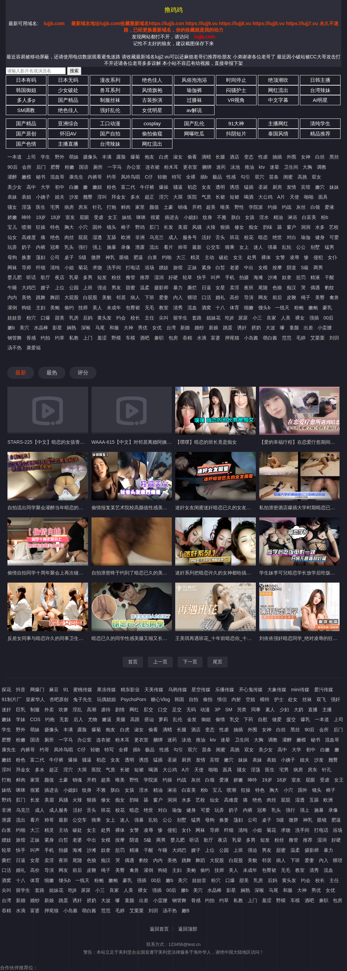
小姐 (69, 267)
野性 (239, 207)
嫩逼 (106, 719)
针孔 (97, 207)
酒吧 (144, 338)
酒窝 (206, 307)
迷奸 (6, 709)
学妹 (20, 719)
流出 (154, 247)
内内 (12, 297)
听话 (31, 277)
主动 (209, 257)
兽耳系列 (110, 90)
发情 (291, 187)
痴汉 (291, 287)
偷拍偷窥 (152, 133)
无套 (64, 719)
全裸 (191, 177)
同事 (256, 709)
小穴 (83, 227)
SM (228, 709)
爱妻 (163, 297)
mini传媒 (300, 689)
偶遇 (315, 287)
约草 (59, 338)
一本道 (14, 157)
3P (217, 709)
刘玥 (334, 338)
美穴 (24, 327)
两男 (318, 267)
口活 (206, 297)
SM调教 (26, 110)
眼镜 (124, 257)
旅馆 (178, 267)
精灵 (195, 257)
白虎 (163, 157)
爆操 (163, 187)
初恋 (192, 187)
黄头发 (104, 317)
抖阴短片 (236, 133)
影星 (57, 327)
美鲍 (55, 307)
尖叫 (163, 317)
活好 (206, 237)
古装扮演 (152, 100)
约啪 (166, 257)
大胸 (307, 167)
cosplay (152, 123)
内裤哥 (95, 177)
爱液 (329, 207)
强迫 (102, 287)
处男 (252, 257)
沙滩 (272, 277)
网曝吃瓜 (194, 133)
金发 (192, 719)
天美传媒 (153, 689)
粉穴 (31, 317)
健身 (320, 237)
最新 (197, 247)
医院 (192, 197)
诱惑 (234, 187)
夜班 (248, 287)
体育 (234, 307)
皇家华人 (35, 699)
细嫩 (248, 307)
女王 (112, 217)
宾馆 (305, 187)
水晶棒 (41, 327)
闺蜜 (288, 177)
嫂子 (45, 287)
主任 (149, 317)
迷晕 (274, 167)
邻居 (121, 297)
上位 (59, 287)
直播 (313, 709)
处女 (293, 699)
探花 (6, 689)
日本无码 (68, 80)
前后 (277, 297)
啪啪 (308, 197)
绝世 (277, 237)
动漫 (205, 709)
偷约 (69, 307)
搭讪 (149, 719)
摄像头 (90, 157)
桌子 (69, 257)
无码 (191, 709)
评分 (83, 372)
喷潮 (26, 227)
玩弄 (12, 247)
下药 (248, 719)
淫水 (264, 217)
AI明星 (320, 100)
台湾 (171, 327)
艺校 (334, 227)
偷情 (220, 719)
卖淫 (234, 287)
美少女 (14, 187)
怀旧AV (68, 133)
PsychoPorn (133, 699)
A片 (281, 197)
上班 (88, 287)
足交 (177, 709)
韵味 (267, 227)
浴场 (149, 267)
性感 (231, 177)
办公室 (133, 167)
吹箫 (63, 709)
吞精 (187, 338)
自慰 (262, 719)
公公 (301, 247)
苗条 (274, 177)
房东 (83, 207)
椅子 (125, 227)
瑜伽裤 (194, 90)
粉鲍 (299, 307)
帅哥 (182, 247)
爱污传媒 (323, 689)
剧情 (120, 709)
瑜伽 (305, 237)
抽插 (277, 157)
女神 (305, 157)
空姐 (250, 699)
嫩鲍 (313, 307)
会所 (27, 167)
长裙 (220, 197)
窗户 (291, 227)
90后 (12, 167)
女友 (206, 187)
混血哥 (57, 177)
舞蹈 (55, 297)
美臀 (320, 297)
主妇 (40, 307)
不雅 (221, 217)
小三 (257, 317)
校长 (135, 317)
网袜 (12, 267)
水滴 (201, 338)
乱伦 (177, 719)
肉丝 (69, 237)
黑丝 (334, 157)
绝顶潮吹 (278, 80)
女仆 (332, 257)
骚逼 (178, 187)
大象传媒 (276, 689)
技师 (83, 307)
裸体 (266, 257)
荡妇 (40, 257)
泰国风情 (278, 133)
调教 (321, 167)
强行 (83, 247)
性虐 (263, 157)
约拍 (45, 338)
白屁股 (90, 297)
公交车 (213, 247)
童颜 (294, 327)
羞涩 (102, 338)
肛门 (154, 227)
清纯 (55, 267)
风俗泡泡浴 (194, 80)
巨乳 (20, 709)
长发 (168, 227)
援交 (291, 719)
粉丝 (116, 277)
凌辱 (294, 257)
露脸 (121, 157)
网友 (263, 297)
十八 (220, 307)
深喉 (85, 327)
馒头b (264, 307)
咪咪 (141, 217)
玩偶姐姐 (106, 699)
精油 (278, 217)
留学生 (180, 317)
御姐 (206, 719)
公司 (55, 257)
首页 (133, 661)
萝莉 (163, 719)
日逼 (206, 287)
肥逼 (138, 257)
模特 (264, 699)
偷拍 (207, 699)
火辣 (211, 227)
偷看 (192, 157)
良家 (271, 317)
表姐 (26, 197)
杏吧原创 (58, 699)
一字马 (114, 167)
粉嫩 (69, 167)
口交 (162, 709)
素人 (270, 709)
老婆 (234, 267)
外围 (291, 157)
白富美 (309, 217)
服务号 (190, 237)
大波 (270, 327)
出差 (308, 327)
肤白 (236, 217)
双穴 (259, 177)
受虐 (98, 217)
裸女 (300, 317)
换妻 (26, 257)
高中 (31, 187)
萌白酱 (270, 338)
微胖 (96, 257)
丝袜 (307, 699)
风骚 (197, 227)
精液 (315, 277)
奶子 (26, 247)
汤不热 (14, 347)
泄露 (140, 247)
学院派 (256, 207)
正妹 (192, 267)
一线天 (282, 307)
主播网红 (278, 123)
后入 (78, 719)
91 (66, 689)
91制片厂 (11, 699)
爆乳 (305, 719)
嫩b (11, 327)
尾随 (263, 287)
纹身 (207, 217)
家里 (140, 207)
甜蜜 (130, 287)
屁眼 (84, 217)
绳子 (305, 297)
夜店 (59, 277)
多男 (88, 277)
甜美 (59, 317)
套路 (197, 317)
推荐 (144, 277)
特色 (55, 227)
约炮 (50, 719)
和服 (114, 327)
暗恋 (263, 237)
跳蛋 (227, 327)
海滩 (258, 277)
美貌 (106, 297)
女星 (220, 287)
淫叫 (102, 197)
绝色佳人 (152, 80)
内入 (178, 297)
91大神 (236, 123)
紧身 (206, 267)
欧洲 (125, 237)
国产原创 (26, 133)
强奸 (335, 699)
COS (35, 719)
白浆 (152, 257)
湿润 (159, 277)
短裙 (234, 197)
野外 (59, 157)
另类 (241, 709)
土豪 (168, 207)
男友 (116, 287)
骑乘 (229, 247)
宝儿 (12, 227)
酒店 (234, 157)
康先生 (76, 177)
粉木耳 (171, 167)
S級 (305, 267)
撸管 (130, 277)
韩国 (179, 699)
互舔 (111, 237)
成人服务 (58, 810)
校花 (248, 237)
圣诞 (263, 187)
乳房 (74, 317)
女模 (263, 267)
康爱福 (33, 347)
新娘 (213, 327)
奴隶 (286, 277)
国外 (97, 227)
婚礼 (220, 297)
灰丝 (301, 207)
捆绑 (206, 167)
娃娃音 (14, 317)
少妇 (284, 709)
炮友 (149, 157)
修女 (239, 227)
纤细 (40, 267)
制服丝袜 (110, 100)
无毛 (149, 307)
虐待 (105, 709)
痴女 (253, 227)
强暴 (272, 247)
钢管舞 (14, 338)
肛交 (148, 709)
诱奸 (242, 327)
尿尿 (243, 317)
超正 (149, 197)
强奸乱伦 (110, 110)
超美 (211, 207)
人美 (285, 317)
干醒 (329, 277)
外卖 (49, 709)
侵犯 (318, 257)
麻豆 (54, 689)
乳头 (69, 247)
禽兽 (334, 297)
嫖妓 (163, 267)
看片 (168, 247)
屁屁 (83, 237)
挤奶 (256, 327)
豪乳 (327, 307)
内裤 (40, 247)
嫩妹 (6, 719)
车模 (130, 338)
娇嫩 (12, 217)
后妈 (88, 317)
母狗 (12, 257)
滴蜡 (206, 157)
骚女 (12, 207)
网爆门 (37, 689)
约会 (121, 317)
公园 (74, 287)
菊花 (83, 267)
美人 (97, 307)
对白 (291, 237)
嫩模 (26, 177)
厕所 (98, 167)
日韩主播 (320, 80)
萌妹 (74, 157)
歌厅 (45, 277)
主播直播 (68, 144)
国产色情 (26, 144)
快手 (201, 277)
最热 (51, 372)
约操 (272, 207)
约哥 (111, 177)
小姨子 (43, 197)
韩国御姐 (26, 90)
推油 (249, 167)
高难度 (29, 237)
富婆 (215, 338)
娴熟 (71, 327)
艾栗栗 (317, 338)
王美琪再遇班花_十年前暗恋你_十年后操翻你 (223, 638)
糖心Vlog (160, 699)
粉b (324, 217)
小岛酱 (251, 338)
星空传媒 (200, 689)
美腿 (120, 719)
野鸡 (140, 227)
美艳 (26, 297)
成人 (173, 237)
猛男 (329, 247)
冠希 (55, 247)
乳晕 (74, 277)
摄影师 (161, 287)
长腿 (220, 157)
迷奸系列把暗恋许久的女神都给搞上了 (215, 572)
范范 (286, 338)
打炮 (111, 207)
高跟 (135, 719)
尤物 (92, 719)
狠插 (225, 227)
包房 (173, 338)
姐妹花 (213, 317)
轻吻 (162, 177)
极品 (217, 177)
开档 (197, 207)
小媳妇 (191, 217)
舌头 (220, 237)
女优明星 (152, 110)
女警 (280, 257)
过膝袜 (194, 100)
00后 (329, 317)
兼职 (159, 338)
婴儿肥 (14, 277)
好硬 (173, 277)
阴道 (291, 267)
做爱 (277, 719)
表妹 (12, 197)
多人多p (26, 100)
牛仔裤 (147, 187)
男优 (142, 327)
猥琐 (192, 297)
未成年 (114, 307)
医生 (40, 207)
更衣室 (190, 167)
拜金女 (118, 197)
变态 (248, 157)
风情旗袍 (152, 90)
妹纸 (126, 217)
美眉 (182, 227)
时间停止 (236, 80)
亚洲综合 (68, 123)
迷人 (258, 247)
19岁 (41, 217)
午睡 (12, 287)
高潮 (91, 709)
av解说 (194, 110)
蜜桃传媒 (82, 689)
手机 (229, 277)
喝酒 (248, 197)
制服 (35, 709)
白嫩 (74, 187)
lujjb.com (54, 23)
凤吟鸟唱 (130, 177)
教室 (163, 307)
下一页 (190, 661)
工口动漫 (110, 123)
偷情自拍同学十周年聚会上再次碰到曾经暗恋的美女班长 (66, 572)
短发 (102, 277)
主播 (327, 709)
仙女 (12, 237)
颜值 (154, 207)
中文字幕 (278, 100)
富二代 (128, 187)
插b (204, 177)
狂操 (40, 227)
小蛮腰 (325, 327)
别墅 (315, 247)
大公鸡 (265, 197)
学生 (45, 157)
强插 (314, 317)
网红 (134, 709)
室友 (70, 217)
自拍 (193, 699)
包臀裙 (133, 307)
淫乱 (77, 709)
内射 (236, 699)
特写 (176, 177)
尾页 (217, 661)
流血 (192, 307)
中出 (248, 267)
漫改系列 (110, 80)
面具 (323, 197)
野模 (116, 338)
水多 (320, 227)
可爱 (334, 237)
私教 (74, 338)
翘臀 (88, 197)
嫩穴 (320, 187)
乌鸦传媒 (177, 689)
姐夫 (59, 197)
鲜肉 (125, 207)
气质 (206, 197)
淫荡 (26, 207)
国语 (83, 167)
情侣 (222, 699)
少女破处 (68, 90)
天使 (294, 197)
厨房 (277, 187)
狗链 (26, 307)
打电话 (133, 267)
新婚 (185, 327)
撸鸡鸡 (173, 9)
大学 (45, 187)
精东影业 (130, 689)
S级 (82, 257)
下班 (149, 297)
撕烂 (192, 287)
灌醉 (12, 177)
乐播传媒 (224, 689)
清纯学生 (320, 123)
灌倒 (12, 307)
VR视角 (236, 100)
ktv (262, 167)
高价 (234, 297)
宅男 (55, 207)
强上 (97, 247)
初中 (59, 187)
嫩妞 (97, 187)
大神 (128, 327)
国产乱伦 (194, 123)
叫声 (215, 277)
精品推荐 (320, 133)
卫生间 (291, 167)
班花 (234, 237)
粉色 (111, 187)
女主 (238, 257)
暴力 (178, 287)
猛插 (248, 187)
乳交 (234, 719)
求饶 (97, 267)
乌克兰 (156, 237)
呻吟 (26, 217)
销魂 (182, 207)
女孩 (249, 217)
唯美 (225, 207)
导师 (26, 267)
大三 (181, 257)
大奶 (298, 709)
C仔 (149, 177)
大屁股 (71, 297)
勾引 (245, 177)
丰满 (106, 157)
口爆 (45, 317)
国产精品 (68, 100)
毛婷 (301, 338)
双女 (316, 177)
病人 (135, 297)
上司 (31, 157)
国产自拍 (110, 133)
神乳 (110, 257)
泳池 (235, 167)
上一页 (160, 661)
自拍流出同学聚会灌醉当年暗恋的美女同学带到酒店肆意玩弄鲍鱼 (76, 507)
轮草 (187, 277)
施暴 (111, 247)
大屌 (178, 197)
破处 (223, 257)
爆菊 (135, 157)
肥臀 (55, 167)
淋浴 (292, 217)
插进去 (172, 217)
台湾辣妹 (320, 90)
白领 (315, 207)
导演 (248, 297)
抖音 (20, 689)
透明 (220, 187)
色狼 (277, 287)
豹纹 (329, 287)
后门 (41, 167)
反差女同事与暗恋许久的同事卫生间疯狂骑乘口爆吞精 (64, 638)
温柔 (144, 287)
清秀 (178, 307)
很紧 (155, 217)
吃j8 (229, 317)
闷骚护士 (236, 90)
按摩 (277, 267)
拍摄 (244, 277)
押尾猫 (232, 338)
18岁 (55, 217)
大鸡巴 (29, 287)
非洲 (140, 237)
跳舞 (40, 297)
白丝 (320, 157)
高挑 (302, 177)
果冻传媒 (106, 689)
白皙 (220, 267)
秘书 (40, 177)
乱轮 (286, 247)
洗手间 (114, 267)
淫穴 (163, 197)
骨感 (31, 338)
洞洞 (305, 227)
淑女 (178, 157)
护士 (279, 699)
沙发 (74, 197)
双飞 (321, 699)
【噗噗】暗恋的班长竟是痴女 (206, 442)
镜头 (111, 227)
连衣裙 (152, 167)
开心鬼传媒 (251, 689)
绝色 (55, 237)
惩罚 (301, 277)
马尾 (100, 327)
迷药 (221, 167)
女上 (244, 247)
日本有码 (26, 80)
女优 (157, 327)
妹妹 (334, 187)
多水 (135, 197)
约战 (286, 207)
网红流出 (278, 90)
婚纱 (199, 327)
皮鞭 (291, 297)
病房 (69, 207)
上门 (88, 338)
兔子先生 (82, 699)
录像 (125, 247)
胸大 (69, 227)
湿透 (97, 237)
